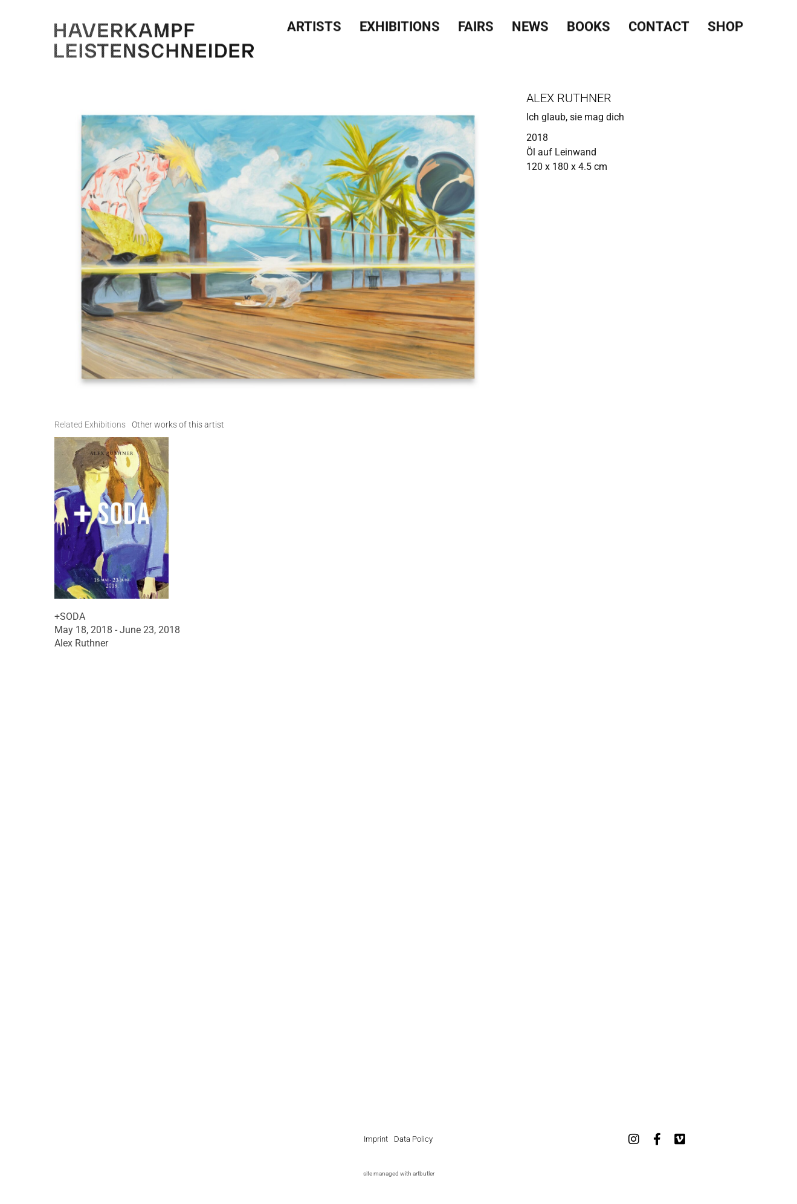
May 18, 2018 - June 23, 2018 (117, 630)
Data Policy (413, 1139)
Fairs (476, 23)
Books (588, 23)
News (530, 23)
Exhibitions (400, 23)
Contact (658, 23)
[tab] (90, 424)
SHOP (725, 23)
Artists (314, 23)
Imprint (376, 1139)
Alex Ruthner (568, 98)
